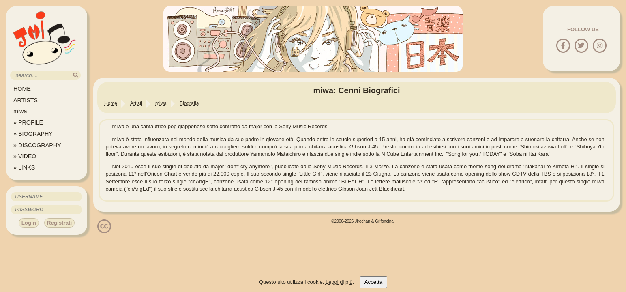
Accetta (373, 282)
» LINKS (24, 167)
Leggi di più (339, 282)
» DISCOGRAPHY (37, 145)
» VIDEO (24, 156)
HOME (22, 89)
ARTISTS (25, 100)
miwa (20, 111)
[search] (76, 75)
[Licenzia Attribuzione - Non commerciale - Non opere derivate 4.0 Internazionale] (104, 230)
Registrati (59, 223)
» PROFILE (28, 122)
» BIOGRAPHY (33, 134)
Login (28, 223)
